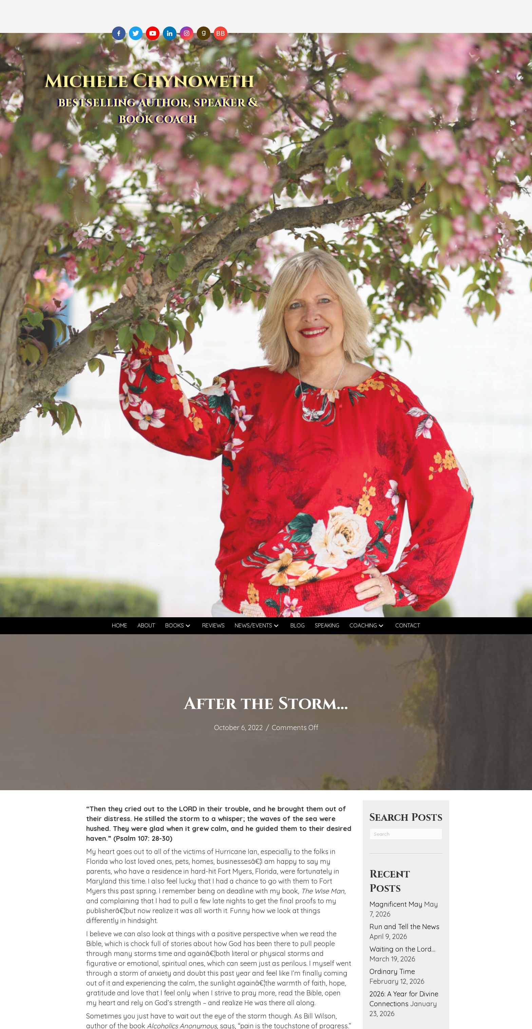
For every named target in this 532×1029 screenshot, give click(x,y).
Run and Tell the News (404, 926)
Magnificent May (395, 904)
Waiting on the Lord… (402, 949)
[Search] (405, 834)
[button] (188, 625)
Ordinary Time (392, 971)
